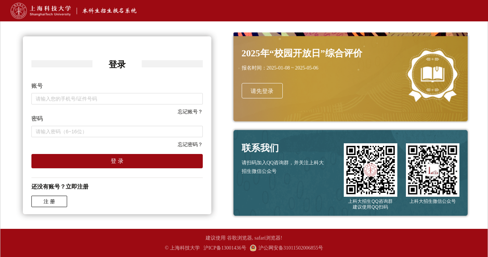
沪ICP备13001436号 (224, 248)
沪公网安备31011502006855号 (286, 248)
